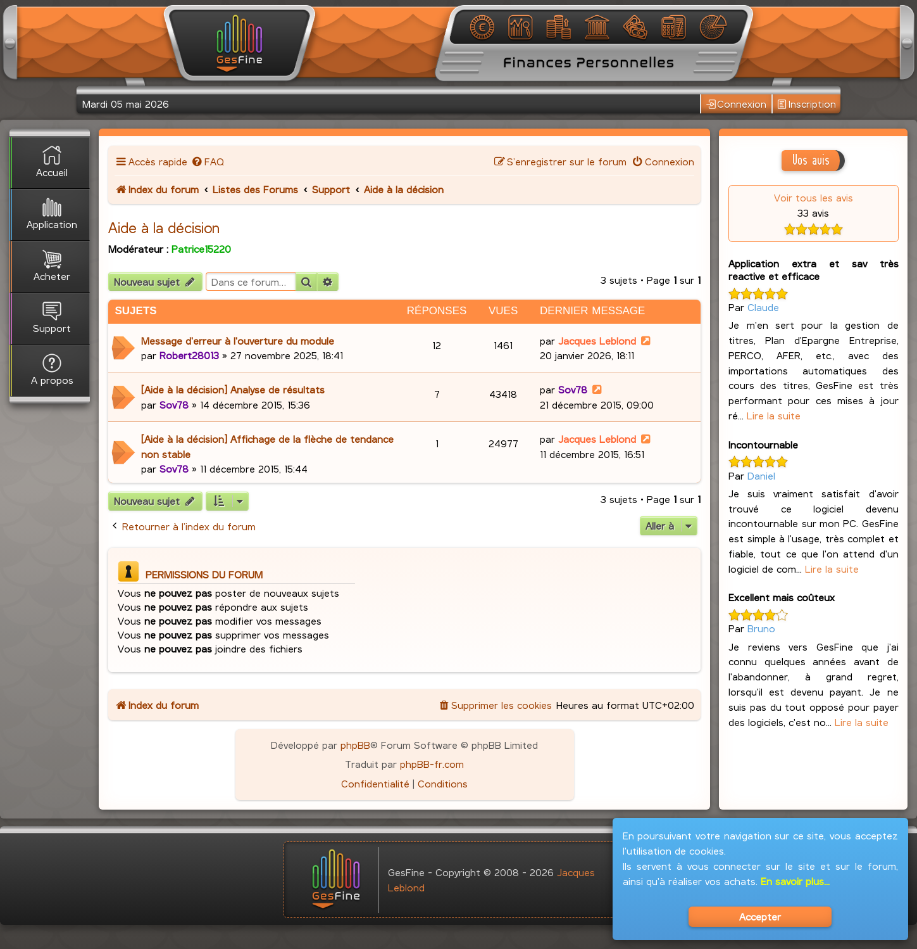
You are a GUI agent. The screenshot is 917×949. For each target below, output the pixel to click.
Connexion (736, 104)
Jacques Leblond (597, 340)
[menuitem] (207, 161)
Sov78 (174, 404)
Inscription (806, 104)
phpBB (355, 745)
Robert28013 (189, 355)
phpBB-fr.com (432, 764)
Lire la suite (774, 415)
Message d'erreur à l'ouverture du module (237, 340)
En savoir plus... (795, 881)
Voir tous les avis (813, 197)
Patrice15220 (201, 249)
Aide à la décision (164, 227)
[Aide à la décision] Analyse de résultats (233, 389)
